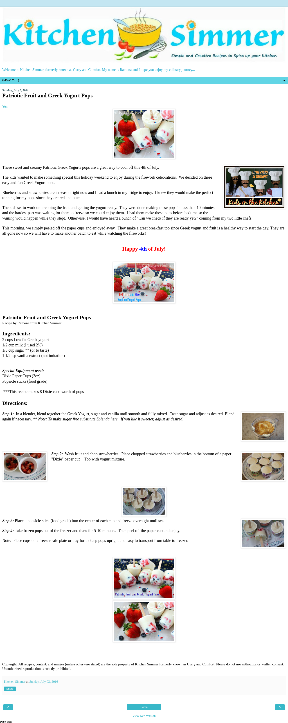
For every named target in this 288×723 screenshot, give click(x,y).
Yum (5, 106)
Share (10, 688)
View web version (144, 716)
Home (144, 707)
